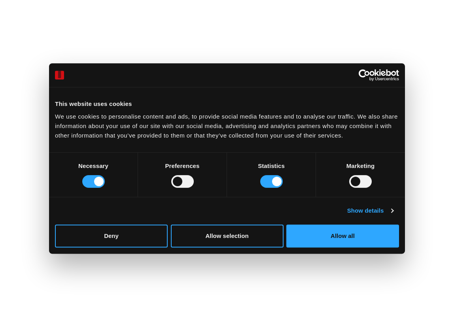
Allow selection (226, 235)
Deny (111, 235)
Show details (365, 210)
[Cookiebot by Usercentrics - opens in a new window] (364, 75)
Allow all (343, 235)
